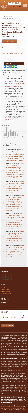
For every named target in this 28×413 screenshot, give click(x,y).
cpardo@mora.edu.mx (18, 370)
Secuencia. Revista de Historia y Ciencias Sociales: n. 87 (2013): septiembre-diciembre (15, 176)
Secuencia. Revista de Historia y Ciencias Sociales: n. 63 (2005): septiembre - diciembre (15, 158)
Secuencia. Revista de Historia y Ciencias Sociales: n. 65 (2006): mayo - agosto (14, 240)
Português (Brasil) (6, 293)
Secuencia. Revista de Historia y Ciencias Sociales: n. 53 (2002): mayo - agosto (14, 190)
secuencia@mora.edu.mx (15, 383)
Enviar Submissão (7, 325)
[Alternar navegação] (25, 5)
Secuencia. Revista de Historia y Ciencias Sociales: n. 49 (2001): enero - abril (14, 254)
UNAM (9, 409)
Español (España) (5, 289)
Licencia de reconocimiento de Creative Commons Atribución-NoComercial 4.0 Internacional (15, 85)
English (3, 288)
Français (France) (5, 291)
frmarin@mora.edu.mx (21, 387)
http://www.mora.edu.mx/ (13, 363)
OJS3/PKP (22, 409)
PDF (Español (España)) (10, 41)
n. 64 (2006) (5, 16)
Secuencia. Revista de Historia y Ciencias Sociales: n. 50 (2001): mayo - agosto (14, 226)
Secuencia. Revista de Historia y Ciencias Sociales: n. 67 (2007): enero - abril (14, 208)
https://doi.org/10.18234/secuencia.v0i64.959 (13, 53)
